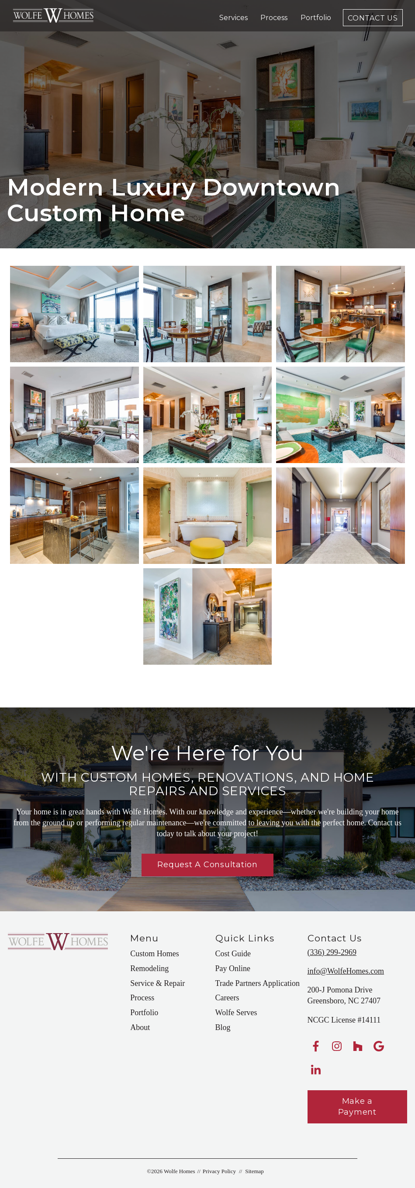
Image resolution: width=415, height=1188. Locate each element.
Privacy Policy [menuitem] (219, 1171)
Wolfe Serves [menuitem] (236, 1012)
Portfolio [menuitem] (144, 1012)
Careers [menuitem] (227, 997)
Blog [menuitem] (223, 1027)
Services (233, 18)
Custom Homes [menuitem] (154, 953)
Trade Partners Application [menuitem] (257, 983)
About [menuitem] (140, 1027)
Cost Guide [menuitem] (233, 953)
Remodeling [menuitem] (149, 968)
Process (273, 18)
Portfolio (316, 18)
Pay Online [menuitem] (233, 968)
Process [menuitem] (142, 997)
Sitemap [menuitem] (254, 1171)
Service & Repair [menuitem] (157, 983)
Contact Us (373, 18)
